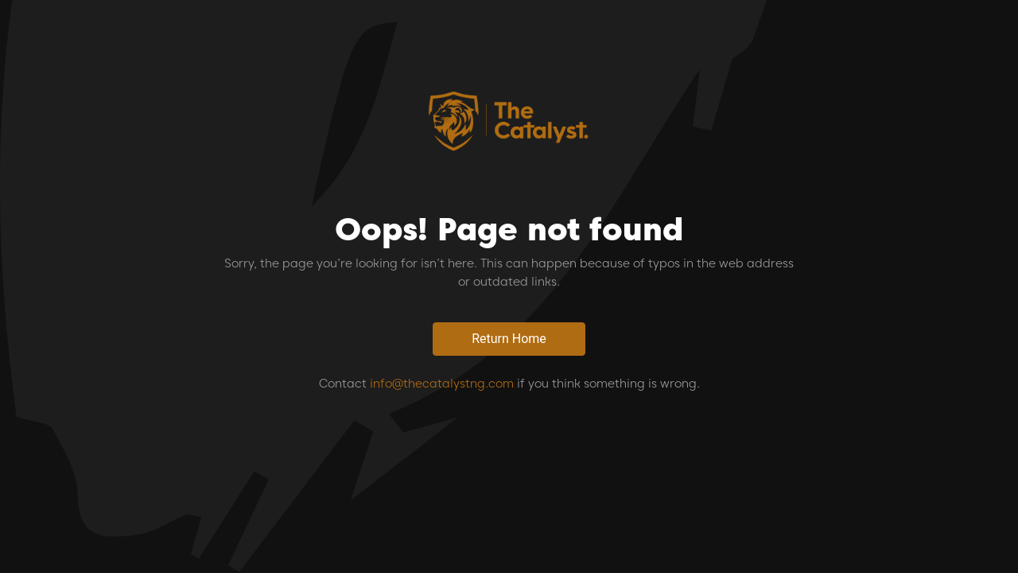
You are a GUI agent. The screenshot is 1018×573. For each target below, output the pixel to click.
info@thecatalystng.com (442, 383)
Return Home (509, 338)
